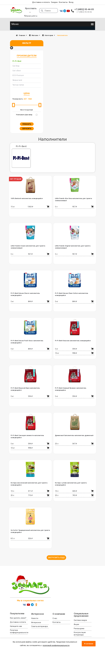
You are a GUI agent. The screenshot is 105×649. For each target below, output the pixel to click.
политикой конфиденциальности (56, 645)
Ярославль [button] (30, 8)
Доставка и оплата (41, 2)
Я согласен (88, 644)
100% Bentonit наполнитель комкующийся (26, 195)
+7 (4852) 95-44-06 (84, 12)
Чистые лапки (18, 81)
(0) (12, 24)
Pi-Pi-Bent (17, 57)
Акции (76, 621)
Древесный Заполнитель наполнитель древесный (73, 432)
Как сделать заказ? (18, 614)
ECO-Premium (18, 72)
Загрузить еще (56, 554)
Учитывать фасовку (24, 111)
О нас (55, 614)
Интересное (36, 619)
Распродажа (79, 625)
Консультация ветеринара (80, 630)
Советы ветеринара (39, 623)
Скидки (54, 2)
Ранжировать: (18, 95)
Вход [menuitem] (71, 2)
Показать (26, 120)
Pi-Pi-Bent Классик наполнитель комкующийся (72, 337)
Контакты (63, 2)
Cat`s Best (17, 67)
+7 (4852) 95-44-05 (84, 9)
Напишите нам (16, 622)
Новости (34, 614)
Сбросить (26, 125)
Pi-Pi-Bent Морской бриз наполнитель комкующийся (30, 384)
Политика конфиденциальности (19, 627)
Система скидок (80, 616)
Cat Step (16, 62)
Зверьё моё (17, 76)
